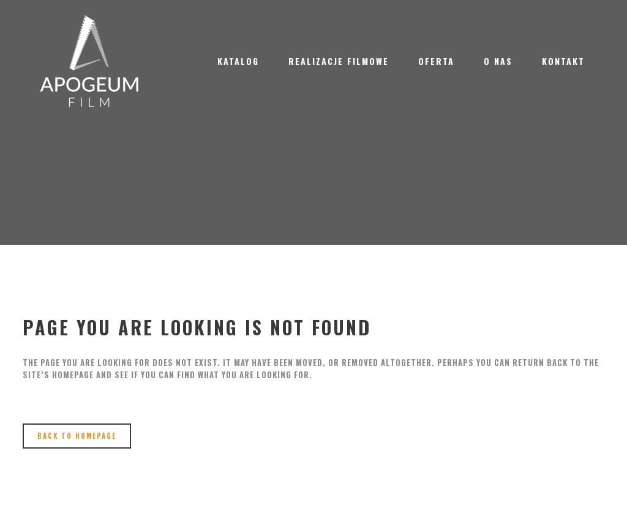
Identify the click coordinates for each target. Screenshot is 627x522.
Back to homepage (76, 436)
